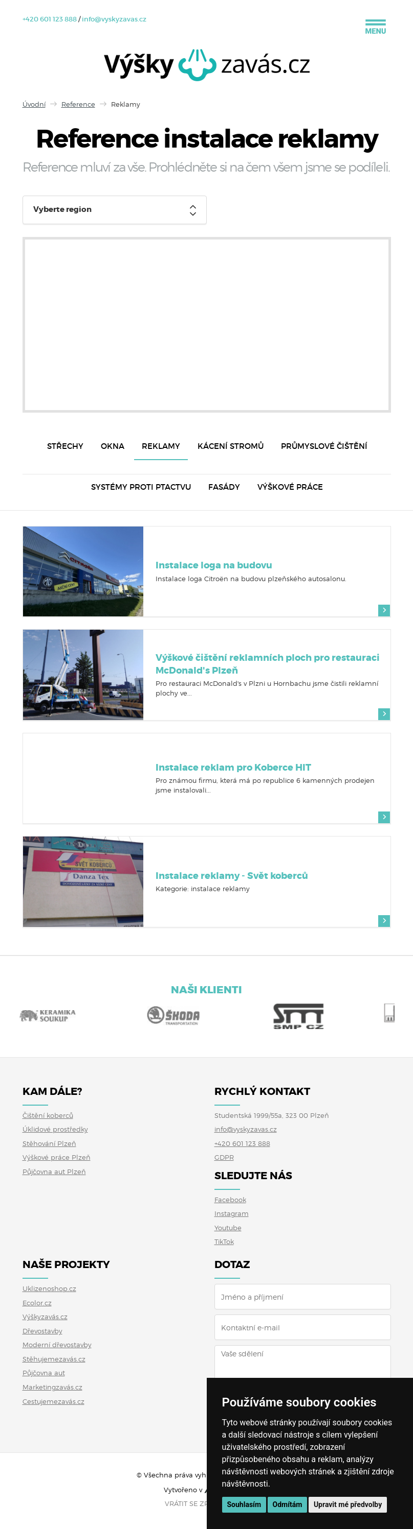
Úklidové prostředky (55, 1129)
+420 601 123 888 (50, 19)
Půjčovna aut (44, 1373)
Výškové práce (290, 487)
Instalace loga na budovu (214, 565)
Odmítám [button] (287, 1504)
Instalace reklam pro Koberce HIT (233, 767)
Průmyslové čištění (324, 446)
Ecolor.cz (37, 1303)
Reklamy (161, 446)
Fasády (224, 487)
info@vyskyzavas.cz (114, 19)
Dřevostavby (42, 1331)
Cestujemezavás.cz (53, 1401)
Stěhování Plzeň (49, 1143)
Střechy (65, 446)
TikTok (224, 1241)
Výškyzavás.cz (45, 1316)
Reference (78, 104)
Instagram (231, 1213)
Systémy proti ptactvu (141, 487)
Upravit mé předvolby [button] (348, 1504)
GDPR (224, 1157)
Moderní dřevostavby (57, 1345)
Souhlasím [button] (244, 1504)
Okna (112, 446)
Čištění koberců (48, 1115)
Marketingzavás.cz (52, 1387)
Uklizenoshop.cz (49, 1288)
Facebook (230, 1200)
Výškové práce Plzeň (57, 1157)
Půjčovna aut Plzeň (54, 1171)
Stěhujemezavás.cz (54, 1359)
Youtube (228, 1228)
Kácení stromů (231, 446)
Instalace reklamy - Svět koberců (232, 876)
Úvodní (34, 104)
